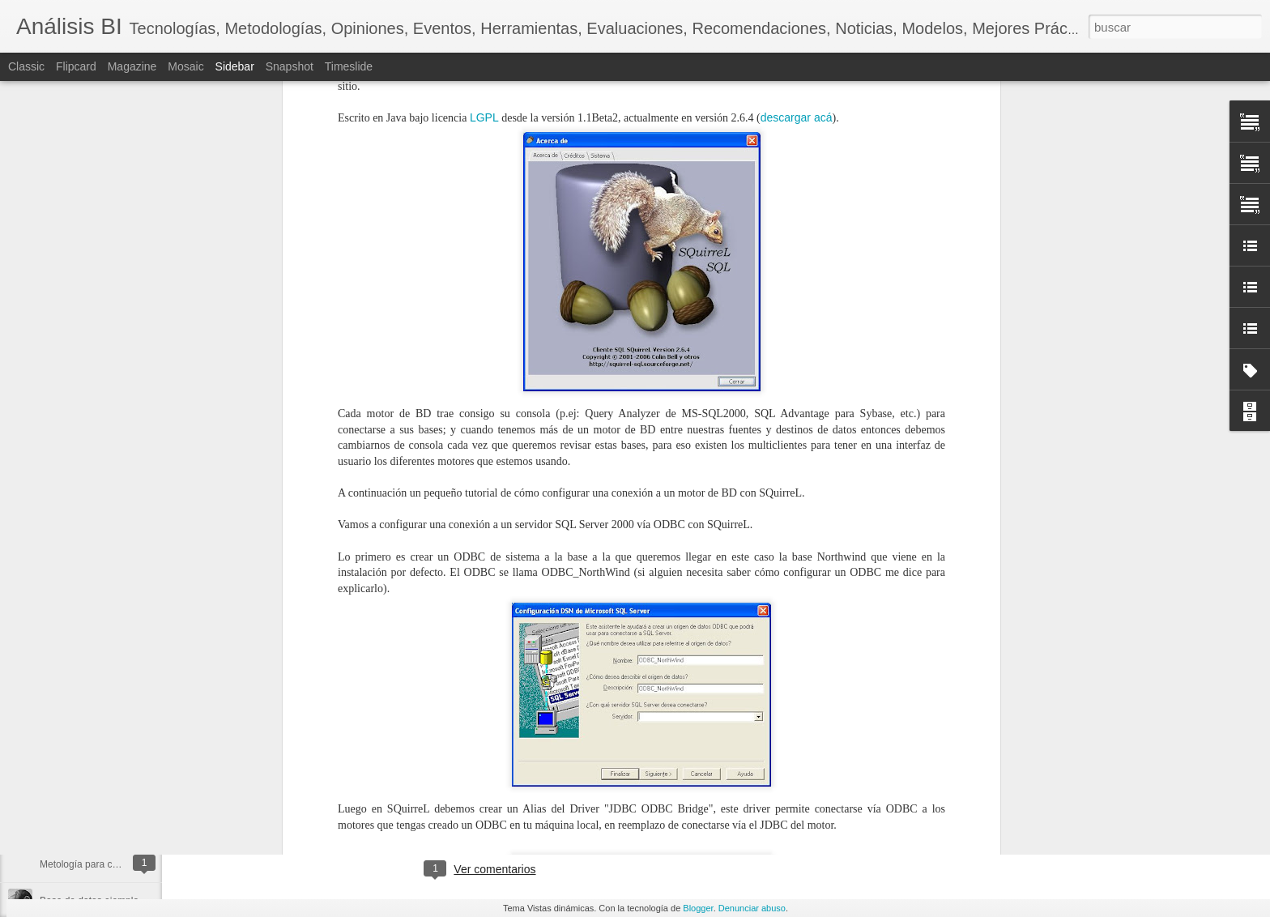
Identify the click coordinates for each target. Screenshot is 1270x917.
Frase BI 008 (68, 828)
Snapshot (289, 66)
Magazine (132, 66)
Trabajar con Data (78, 718)
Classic (26, 66)
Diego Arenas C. (557, 781)
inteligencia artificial (544, 802)
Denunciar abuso (752, 908)
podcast (619, 802)
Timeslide (349, 66)
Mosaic (185, 66)
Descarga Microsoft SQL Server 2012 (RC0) (134, 791)
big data (398, 802)
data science (457, 802)
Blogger (698, 908)
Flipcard (76, 66)
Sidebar (234, 66)
